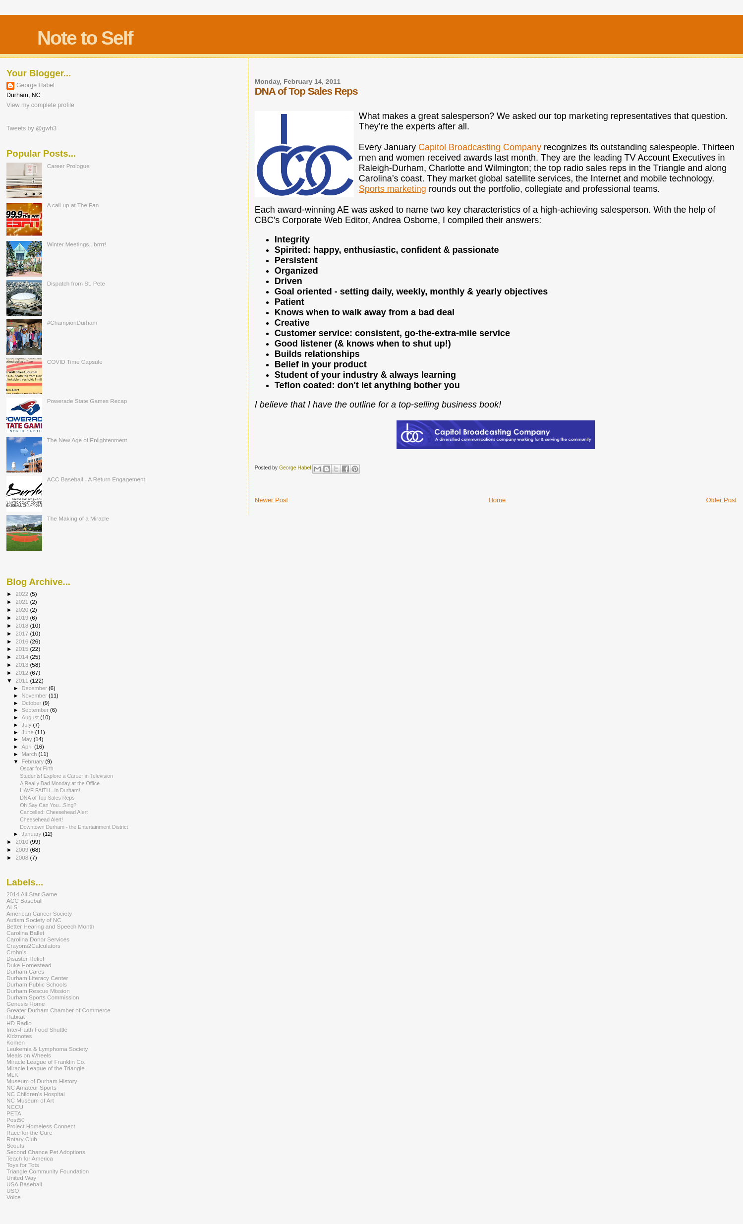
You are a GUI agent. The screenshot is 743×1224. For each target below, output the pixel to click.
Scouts (15, 1145)
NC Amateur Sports (31, 1087)
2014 (22, 656)
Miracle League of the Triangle (45, 1068)
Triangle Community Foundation (47, 1171)
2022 (22, 593)
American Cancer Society (39, 913)
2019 (22, 617)
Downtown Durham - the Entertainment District (74, 827)
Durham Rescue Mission (38, 991)
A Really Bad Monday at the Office (60, 783)
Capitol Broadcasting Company (479, 147)
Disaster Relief (25, 958)
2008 (22, 857)
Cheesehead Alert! (41, 819)
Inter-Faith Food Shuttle (36, 1029)
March (30, 754)
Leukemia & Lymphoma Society (47, 1049)
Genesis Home (25, 1003)
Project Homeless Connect (40, 1126)
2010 (22, 841)
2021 (22, 601)
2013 (22, 664)
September (36, 710)
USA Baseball (24, 1184)
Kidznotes (19, 1036)
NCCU (14, 1107)
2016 (22, 641)
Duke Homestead (29, 965)
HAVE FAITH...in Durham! (50, 790)
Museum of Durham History (41, 1081)
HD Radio (19, 1023)
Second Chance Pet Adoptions (45, 1152)
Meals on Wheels (28, 1055)
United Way (21, 1177)
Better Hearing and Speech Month (50, 926)
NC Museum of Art (30, 1100)
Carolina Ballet (25, 933)
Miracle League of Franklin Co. (46, 1061)
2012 (22, 672)
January (32, 834)
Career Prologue (68, 166)
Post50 (15, 1119)
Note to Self (85, 38)
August (31, 717)
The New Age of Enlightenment (87, 440)
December (35, 688)
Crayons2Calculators (33, 945)
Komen (15, 1042)
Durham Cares (25, 971)
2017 (22, 633)
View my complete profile (40, 105)
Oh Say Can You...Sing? (48, 805)
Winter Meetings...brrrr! (77, 244)
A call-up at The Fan (73, 205)
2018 (22, 625)
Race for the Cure (29, 1132)
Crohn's (16, 952)
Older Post (721, 500)
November (35, 696)
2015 (22, 648)
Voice (13, 1197)
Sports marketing (392, 189)
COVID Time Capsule (75, 361)
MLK (12, 1074)
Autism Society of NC (33, 920)
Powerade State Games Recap (87, 401)
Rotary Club (21, 1139)
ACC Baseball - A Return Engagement (96, 479)
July (27, 725)
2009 (22, 849)
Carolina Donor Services (37, 939)
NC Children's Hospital (35, 1094)
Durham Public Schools (36, 984)
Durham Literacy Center (37, 978)
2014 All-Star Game (31, 894)
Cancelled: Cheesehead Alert (54, 812)
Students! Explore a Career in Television (66, 776)
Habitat (15, 1016)
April (28, 747)
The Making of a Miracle (78, 518)
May (28, 739)
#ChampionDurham (72, 322)
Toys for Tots (22, 1165)
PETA (13, 1113)
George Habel (35, 85)
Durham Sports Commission (42, 997)
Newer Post (271, 500)
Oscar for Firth (37, 768)
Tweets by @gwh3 (31, 128)
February (34, 761)
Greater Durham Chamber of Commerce (58, 1010)
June (28, 732)
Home (497, 500)
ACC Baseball (24, 900)
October (32, 703)
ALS (11, 907)
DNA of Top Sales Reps (47, 798)
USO (12, 1190)
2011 (22, 680)
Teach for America (29, 1158)
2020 (22, 609)
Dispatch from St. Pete (76, 283)
